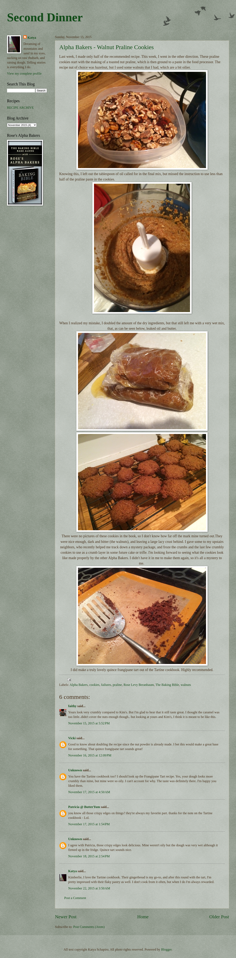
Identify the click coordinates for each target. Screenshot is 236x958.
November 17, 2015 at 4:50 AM (89, 792)
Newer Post (65, 916)
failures (106, 685)
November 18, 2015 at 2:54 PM (89, 856)
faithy (72, 706)
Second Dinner (45, 17)
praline (117, 685)
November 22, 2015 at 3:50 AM (89, 888)
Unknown (75, 770)
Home (143, 916)
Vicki (72, 738)
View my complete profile (24, 73)
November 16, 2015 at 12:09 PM (89, 755)
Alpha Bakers (79, 685)
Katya (72, 871)
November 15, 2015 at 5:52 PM (89, 723)
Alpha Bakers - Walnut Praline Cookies (106, 47)
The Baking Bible (167, 685)
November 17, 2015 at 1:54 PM (89, 824)
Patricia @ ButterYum (84, 807)
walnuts (186, 685)
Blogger (166, 949)
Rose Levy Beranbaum (139, 685)
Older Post (219, 916)
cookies (94, 685)
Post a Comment (75, 898)
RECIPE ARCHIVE (20, 107)
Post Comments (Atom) (89, 927)
